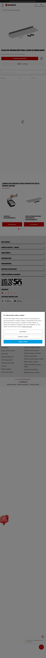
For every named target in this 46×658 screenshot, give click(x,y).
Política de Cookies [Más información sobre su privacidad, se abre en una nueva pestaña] (27, 326)
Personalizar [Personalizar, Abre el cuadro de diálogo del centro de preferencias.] (22, 331)
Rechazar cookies (23, 336)
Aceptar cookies (22, 341)
